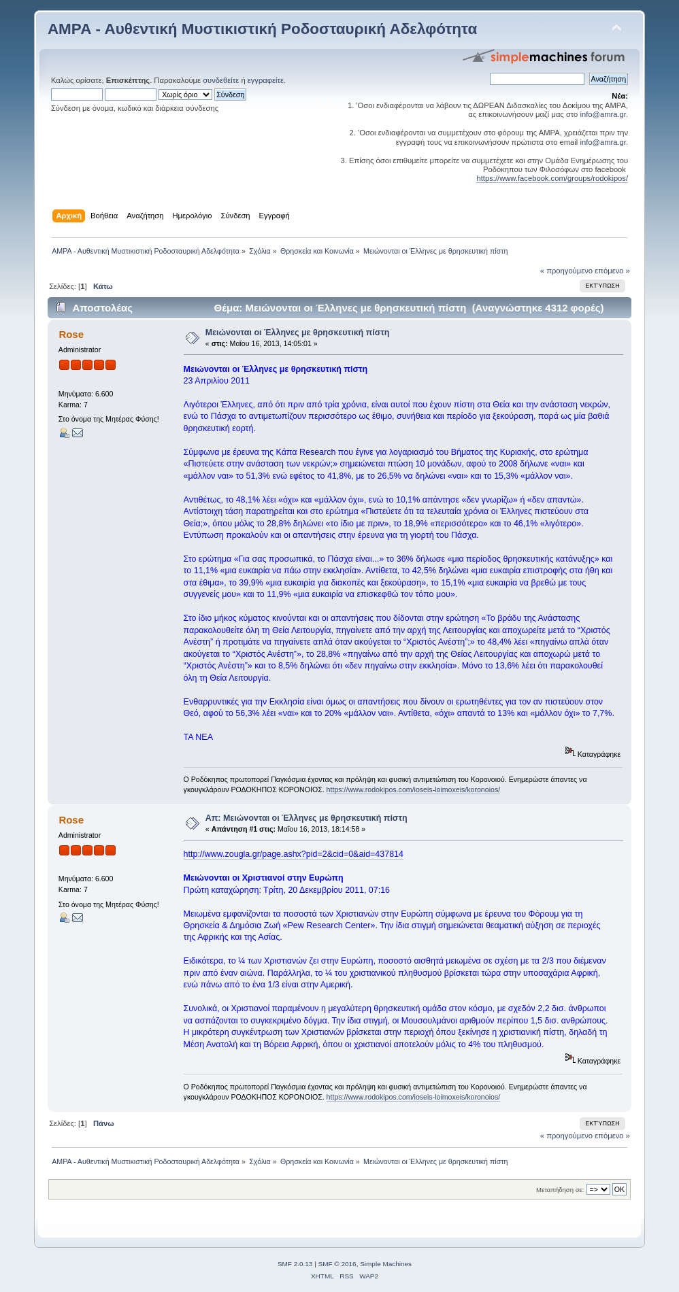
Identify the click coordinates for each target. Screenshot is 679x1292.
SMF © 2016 (337, 1264)
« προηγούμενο (566, 271)
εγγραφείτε (266, 80)
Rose (71, 334)
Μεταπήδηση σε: (560, 1189)
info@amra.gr (603, 114)
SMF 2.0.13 (295, 1264)
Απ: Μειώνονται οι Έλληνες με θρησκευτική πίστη (306, 818)
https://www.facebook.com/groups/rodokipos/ (552, 178)
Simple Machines (386, 1264)
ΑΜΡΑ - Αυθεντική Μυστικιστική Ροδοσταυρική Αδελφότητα (262, 28)
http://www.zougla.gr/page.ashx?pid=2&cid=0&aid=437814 (293, 854)
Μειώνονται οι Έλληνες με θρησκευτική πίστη (297, 332)
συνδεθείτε (221, 80)
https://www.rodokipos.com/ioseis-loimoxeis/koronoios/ (414, 789)
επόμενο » (612, 271)
